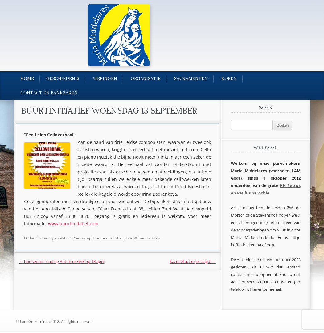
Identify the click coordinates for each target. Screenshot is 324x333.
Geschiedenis (62, 78)
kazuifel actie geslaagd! (193, 261)
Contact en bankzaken (49, 92)
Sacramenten (191, 78)
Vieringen (105, 78)
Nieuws (79, 238)
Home (27, 78)
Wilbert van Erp (146, 238)
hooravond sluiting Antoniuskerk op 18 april (62, 261)
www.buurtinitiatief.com (73, 224)
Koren (229, 78)
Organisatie (146, 78)
